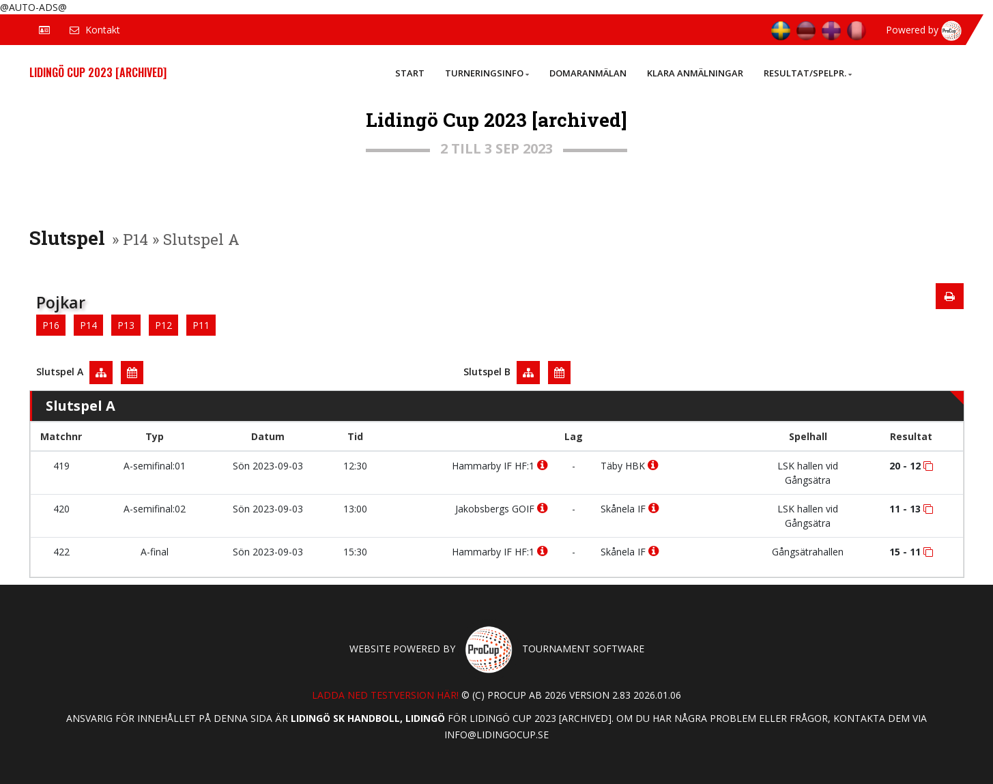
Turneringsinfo (487, 73)
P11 (201, 325)
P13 (125, 325)
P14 (88, 325)
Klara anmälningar (695, 73)
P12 (163, 325)
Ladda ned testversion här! (385, 694)
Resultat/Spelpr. (808, 73)
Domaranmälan (588, 73)
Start (409, 73)
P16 (50, 325)
